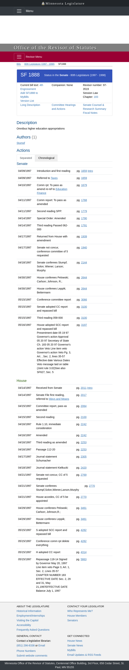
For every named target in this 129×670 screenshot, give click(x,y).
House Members (77, 615)
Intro (90, 170)
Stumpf (21, 142)
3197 (84, 324)
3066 (84, 299)
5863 (84, 559)
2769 (84, 474)
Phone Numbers (26, 650)
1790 (84, 218)
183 (96, 96)
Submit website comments (32, 655)
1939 (84, 236)
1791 (84, 225)
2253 (84, 442)
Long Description (30, 104)
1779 (84, 211)
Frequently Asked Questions (33, 629)
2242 (84, 424)
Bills (19, 64)
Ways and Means (59, 398)
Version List (27, 100)
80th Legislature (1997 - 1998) (39, 64)
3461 (84, 507)
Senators (72, 620)
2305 (84, 456)
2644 (84, 277)
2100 (84, 417)
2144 (84, 262)
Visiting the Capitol (27, 620)
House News (74, 640)
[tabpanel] (64, 378)
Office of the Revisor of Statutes (55, 47)
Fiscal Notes (90, 112)
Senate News (75, 645)
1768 (84, 200)
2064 (84, 406)
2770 (92, 485)
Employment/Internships (31, 615)
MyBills (71, 650)
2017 (84, 394)
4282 (84, 530)
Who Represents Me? (80, 610)
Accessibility (24, 625)
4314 (84, 552)
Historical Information (29, 610)
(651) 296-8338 (26, 645)
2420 (84, 467)
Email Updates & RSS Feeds (84, 654)
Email (41, 645)
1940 (84, 247)
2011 (84, 387)
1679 (84, 185)
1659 (84, 170)
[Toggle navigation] (19, 11)
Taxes (54, 177)
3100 (84, 306)
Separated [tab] (26, 157)
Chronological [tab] (46, 157)
